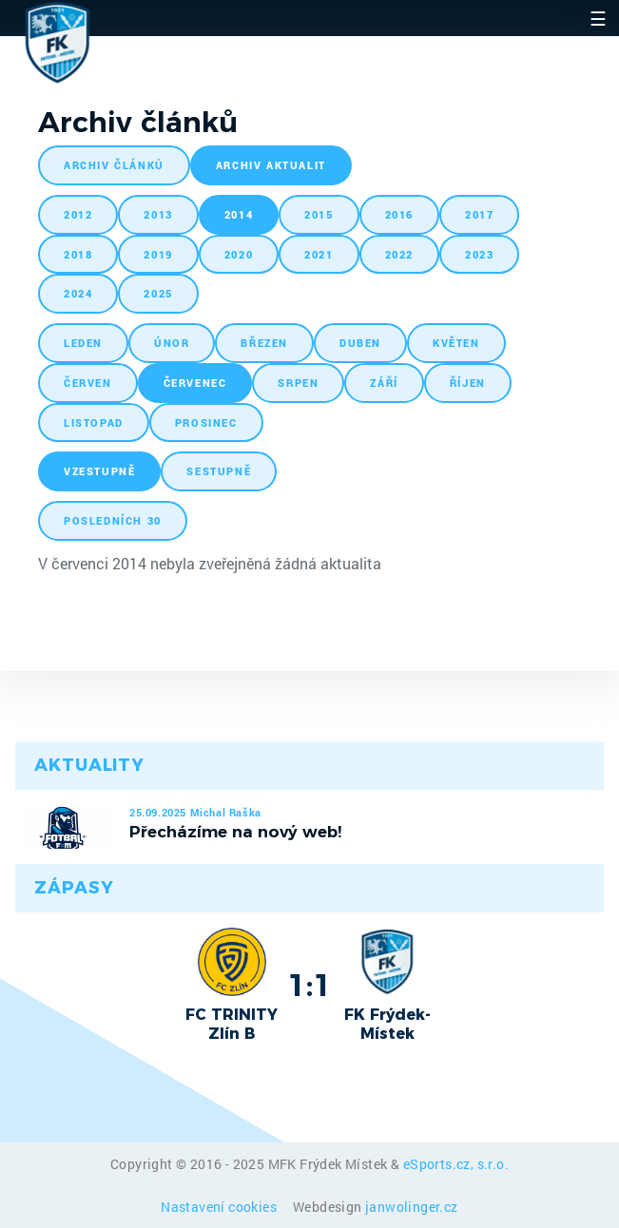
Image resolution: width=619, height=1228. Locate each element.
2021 (318, 254)
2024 (78, 293)
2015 (318, 214)
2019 (158, 254)
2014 (238, 214)
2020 (238, 254)
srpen (298, 382)
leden (83, 343)
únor (171, 343)
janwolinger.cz (411, 1207)
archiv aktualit (271, 165)
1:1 (309, 985)
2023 (479, 254)
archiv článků (114, 165)
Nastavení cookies (220, 1207)
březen (264, 343)
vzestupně (99, 471)
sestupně (218, 471)
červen (88, 382)
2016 (399, 214)
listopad (94, 422)
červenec (195, 382)
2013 (158, 214)
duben (360, 343)
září (383, 382)
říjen (468, 382)
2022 (399, 254)
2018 (78, 254)
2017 (479, 214)
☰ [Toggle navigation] (598, 18)
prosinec (206, 422)
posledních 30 (113, 520)
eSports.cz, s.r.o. (456, 1164)
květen (456, 343)
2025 (158, 293)
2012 (78, 214)
